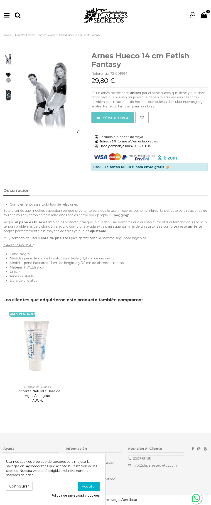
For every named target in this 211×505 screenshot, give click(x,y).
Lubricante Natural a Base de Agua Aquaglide (37, 393)
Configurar (19, 486)
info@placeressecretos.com (155, 465)
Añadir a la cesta (112, 117)
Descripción (16, 191)
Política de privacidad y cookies (75, 495)
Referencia (100, 74)
